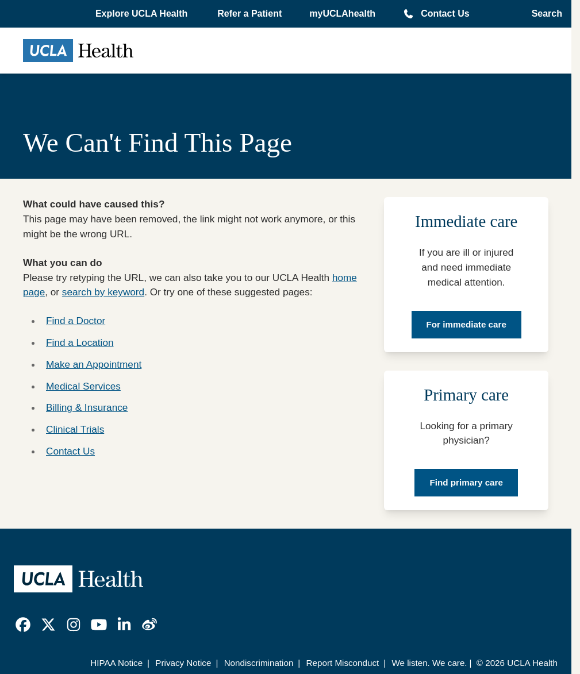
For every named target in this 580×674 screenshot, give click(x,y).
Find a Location (80, 342)
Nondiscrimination (259, 663)
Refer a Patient (249, 13)
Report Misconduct (342, 663)
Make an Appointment (93, 364)
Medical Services (83, 386)
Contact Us (445, 13)
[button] (142, 14)
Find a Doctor (75, 320)
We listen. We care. (429, 663)
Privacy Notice (183, 663)
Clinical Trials (75, 429)
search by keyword (103, 292)
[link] (23, 624)
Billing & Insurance (87, 407)
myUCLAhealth (342, 13)
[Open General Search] (543, 14)
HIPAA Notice (116, 663)
